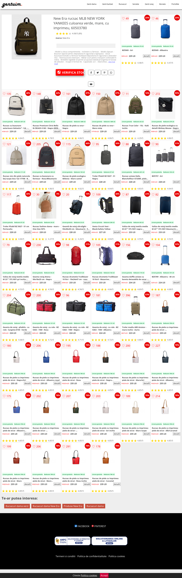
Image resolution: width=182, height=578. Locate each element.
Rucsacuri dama (95, 506)
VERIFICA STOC (71, 72)
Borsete (162, 4)
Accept (104, 575)
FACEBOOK (82, 526)
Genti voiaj (149, 4)
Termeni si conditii (65, 556)
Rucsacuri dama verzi (17, 506)
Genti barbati (107, 4)
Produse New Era (73, 506)
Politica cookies (117, 556)
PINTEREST (99, 526)
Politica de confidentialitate (92, 556)
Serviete (135, 4)
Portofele (175, 4)
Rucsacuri (123, 4)
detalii (147, 56)
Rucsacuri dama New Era (46, 506)
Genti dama (91, 4)
